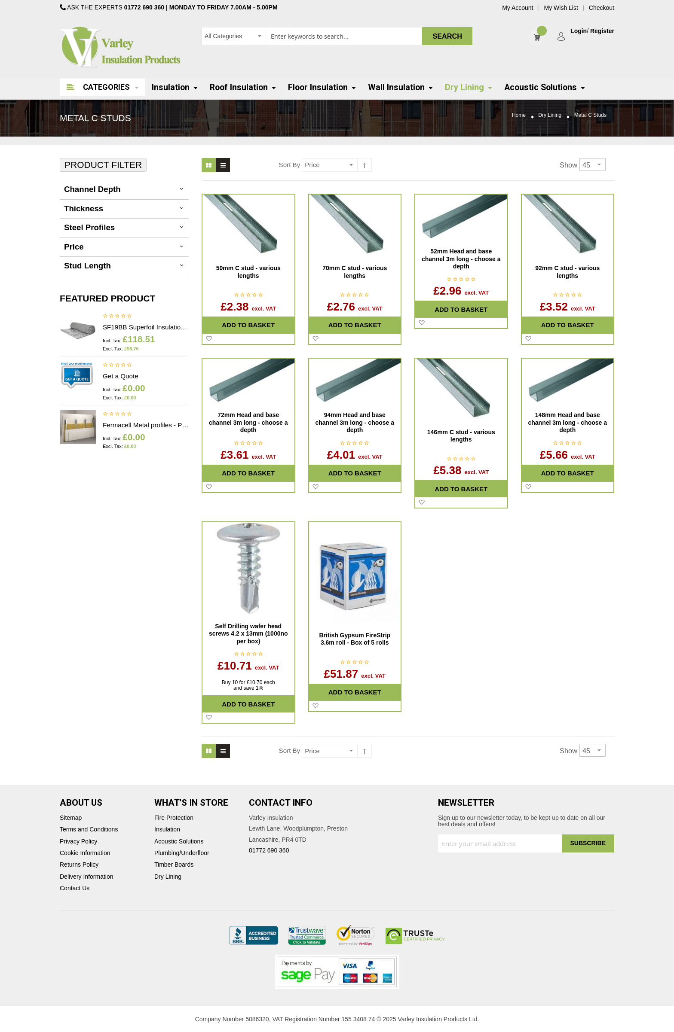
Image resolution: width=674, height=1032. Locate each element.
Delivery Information (86, 877)
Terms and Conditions (89, 829)
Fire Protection (173, 818)
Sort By (289, 164)
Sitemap (71, 818)
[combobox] (337, 36)
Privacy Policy (78, 841)
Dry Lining (549, 115)
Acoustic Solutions (178, 841)
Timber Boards (173, 865)
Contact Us (74, 888)
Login (578, 31)
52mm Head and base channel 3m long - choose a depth (461, 259)
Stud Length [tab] (87, 265)
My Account (517, 8)
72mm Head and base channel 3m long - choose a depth (248, 422)
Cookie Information (85, 853)
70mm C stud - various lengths (354, 272)
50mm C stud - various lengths (248, 272)
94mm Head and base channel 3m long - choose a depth (354, 422)
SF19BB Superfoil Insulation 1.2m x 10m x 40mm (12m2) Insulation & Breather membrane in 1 (146, 327)
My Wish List (561, 8)
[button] (208, 339)
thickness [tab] (83, 208)
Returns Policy (79, 865)
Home (519, 115)
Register (602, 31)
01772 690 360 (144, 7)
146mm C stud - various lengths (461, 436)
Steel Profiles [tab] (89, 227)
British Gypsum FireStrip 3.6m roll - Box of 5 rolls (354, 639)
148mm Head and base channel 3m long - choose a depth (567, 422)
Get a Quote (120, 376)
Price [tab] (74, 246)
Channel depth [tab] (92, 189)
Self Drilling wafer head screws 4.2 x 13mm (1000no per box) (248, 634)
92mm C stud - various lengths (567, 272)
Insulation (167, 829)
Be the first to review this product (117, 316)
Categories (106, 86)
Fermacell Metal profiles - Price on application (146, 425)
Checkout (601, 8)
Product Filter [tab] (103, 165)
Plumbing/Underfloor (181, 853)
